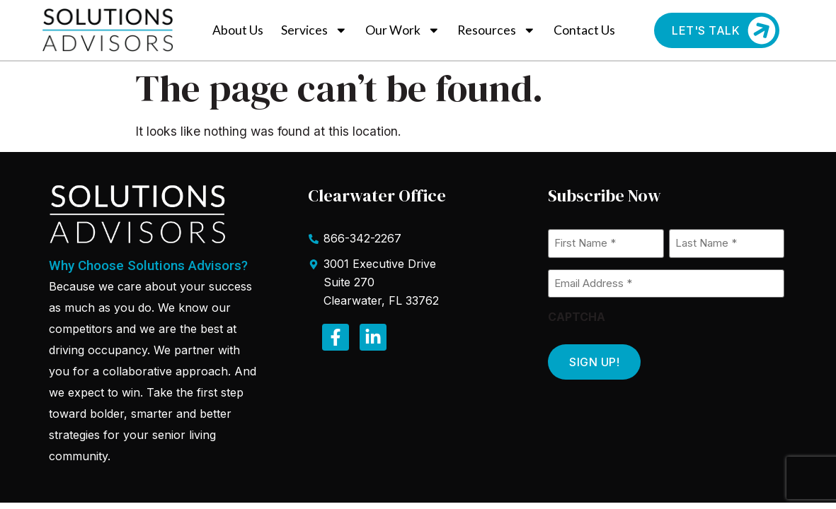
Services (314, 30)
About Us (237, 30)
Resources (496, 30)
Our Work (402, 30)
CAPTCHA (576, 316)
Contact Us (584, 30)
